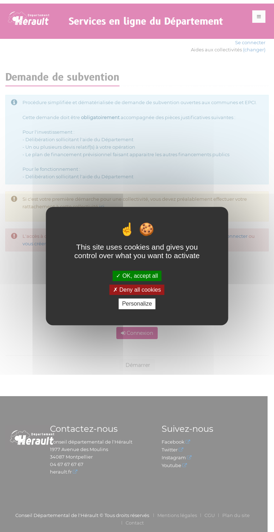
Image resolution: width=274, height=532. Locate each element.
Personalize (137, 304)
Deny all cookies (137, 290)
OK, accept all (137, 276)
